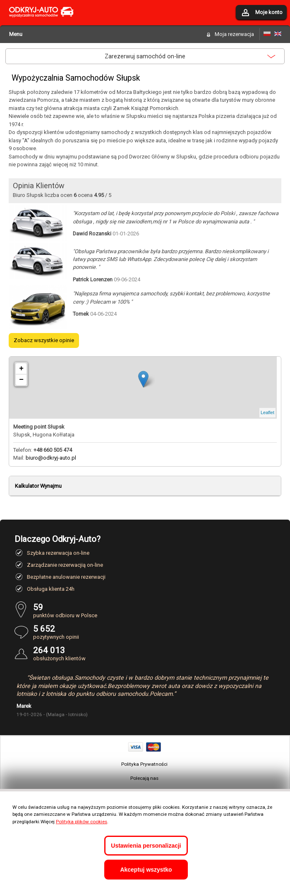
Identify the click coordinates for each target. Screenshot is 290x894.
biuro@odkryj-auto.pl (51, 458)
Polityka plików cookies (81, 821)
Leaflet (267, 412)
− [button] (21, 380)
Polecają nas (144, 778)
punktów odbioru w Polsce (154, 610)
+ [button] (21, 369)
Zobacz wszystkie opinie (44, 340)
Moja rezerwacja (234, 34)
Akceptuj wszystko (146, 869)
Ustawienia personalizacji (146, 845)
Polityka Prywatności (144, 764)
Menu (15, 34)
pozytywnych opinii (154, 632)
